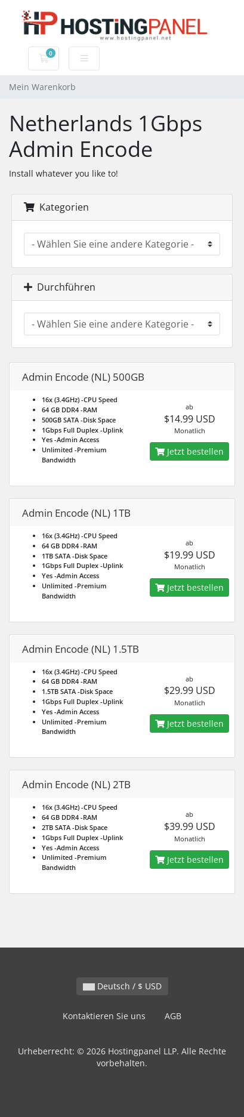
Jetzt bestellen (189, 451)
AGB (173, 1016)
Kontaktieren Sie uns (104, 1016)
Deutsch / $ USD (122, 986)
